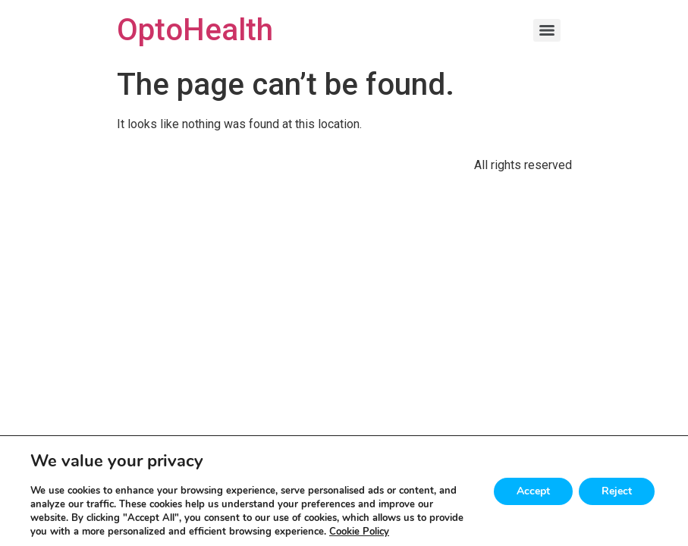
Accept (533, 491)
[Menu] (547, 30)
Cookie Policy (359, 531)
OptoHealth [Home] (195, 30)
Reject (617, 491)
